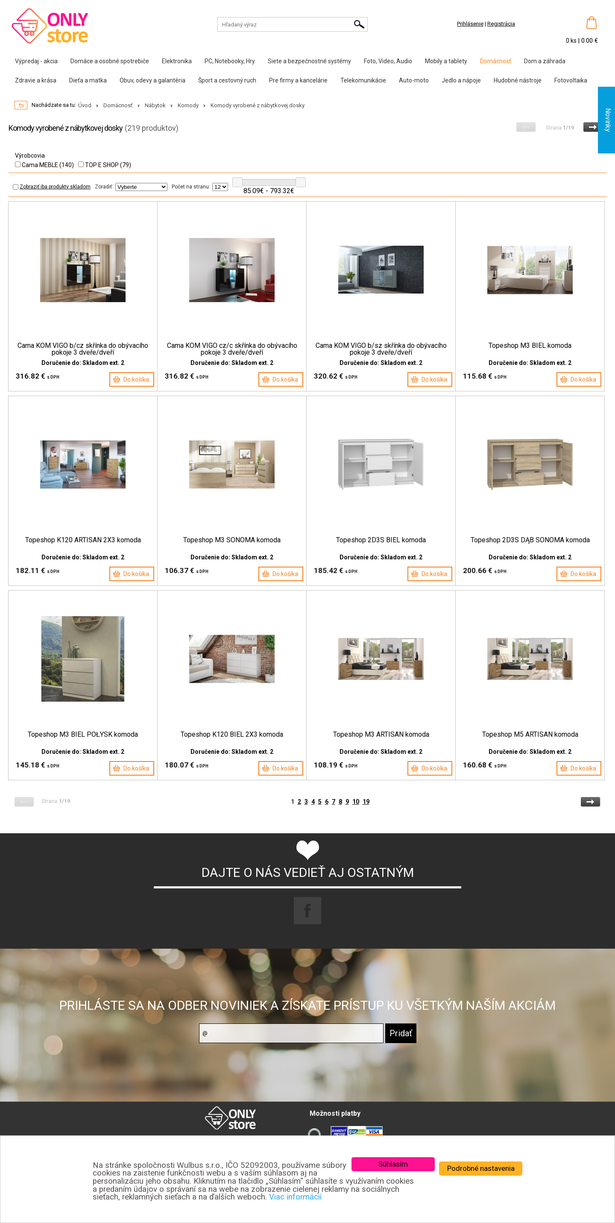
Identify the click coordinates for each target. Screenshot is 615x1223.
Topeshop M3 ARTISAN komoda (381, 734)
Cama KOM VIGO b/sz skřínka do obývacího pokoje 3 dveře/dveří (381, 349)
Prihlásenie (470, 24)
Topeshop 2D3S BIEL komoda (381, 540)
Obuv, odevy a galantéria (152, 80)
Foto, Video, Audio (388, 61)
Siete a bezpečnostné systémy (309, 61)
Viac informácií (295, 1197)
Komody (188, 105)
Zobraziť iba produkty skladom (52, 187)
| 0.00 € (588, 40)
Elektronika (177, 61)
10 (355, 801)
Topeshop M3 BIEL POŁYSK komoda (83, 734)
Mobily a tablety (446, 61)
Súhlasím (393, 1164)
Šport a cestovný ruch (227, 80)
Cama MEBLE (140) (44, 165)
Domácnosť (495, 61)
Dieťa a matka (88, 80)
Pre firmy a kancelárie (298, 80)
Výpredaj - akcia (36, 61)
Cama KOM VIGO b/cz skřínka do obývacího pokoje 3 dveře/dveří (83, 349)
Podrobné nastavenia (481, 1168)
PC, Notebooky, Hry (230, 61)
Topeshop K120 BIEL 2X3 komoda (232, 734)
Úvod (84, 105)
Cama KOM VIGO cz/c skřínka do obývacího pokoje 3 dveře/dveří (232, 349)
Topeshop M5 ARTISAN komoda (530, 734)
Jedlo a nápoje (461, 80)
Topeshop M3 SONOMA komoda (232, 540)
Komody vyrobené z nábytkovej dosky (258, 105)
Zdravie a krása (35, 80)
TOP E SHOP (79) (104, 165)
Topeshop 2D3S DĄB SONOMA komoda (530, 540)
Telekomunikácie (363, 80)
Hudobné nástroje (518, 80)
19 (366, 801)
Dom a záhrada (544, 61)
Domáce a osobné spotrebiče (109, 61)
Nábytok (155, 105)
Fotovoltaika (570, 80)
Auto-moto (414, 80)
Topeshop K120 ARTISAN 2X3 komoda (83, 540)
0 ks (572, 40)
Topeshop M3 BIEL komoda (530, 345)
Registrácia (501, 24)
